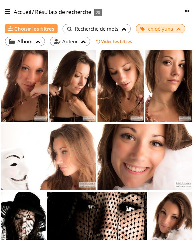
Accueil (22, 12)
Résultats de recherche (63, 12)
